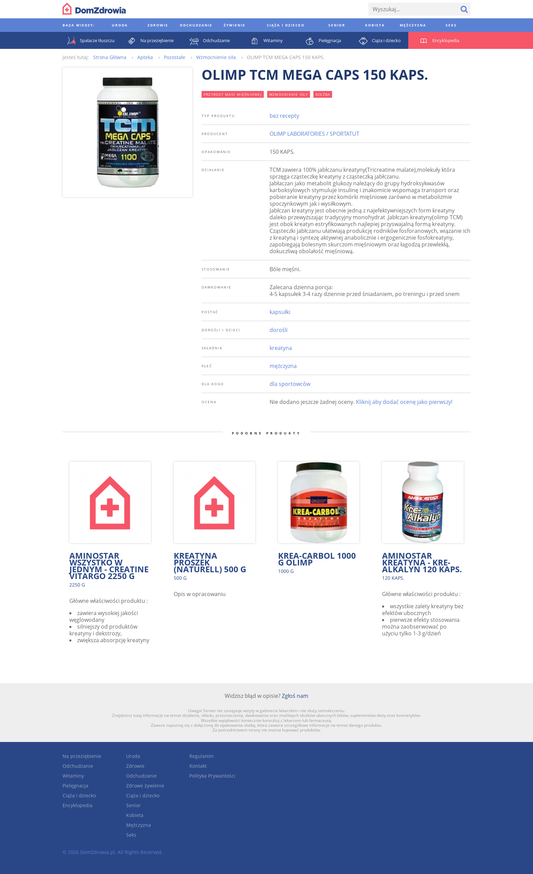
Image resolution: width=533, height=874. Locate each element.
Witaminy (73, 776)
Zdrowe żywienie (145, 785)
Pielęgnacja (75, 785)
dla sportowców (290, 384)
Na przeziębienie (82, 756)
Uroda (133, 756)
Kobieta (134, 815)
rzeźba (322, 94)
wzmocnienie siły (288, 94)
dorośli (279, 330)
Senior (133, 805)
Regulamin (201, 756)
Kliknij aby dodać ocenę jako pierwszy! (404, 402)
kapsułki (280, 312)
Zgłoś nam (295, 696)
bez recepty (284, 115)
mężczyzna (283, 366)
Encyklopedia (77, 805)
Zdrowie (135, 766)
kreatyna (281, 348)
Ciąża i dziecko (79, 795)
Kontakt (198, 766)
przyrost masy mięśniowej (233, 94)
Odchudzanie (78, 766)
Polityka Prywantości (212, 776)
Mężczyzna (138, 825)
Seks (131, 835)
